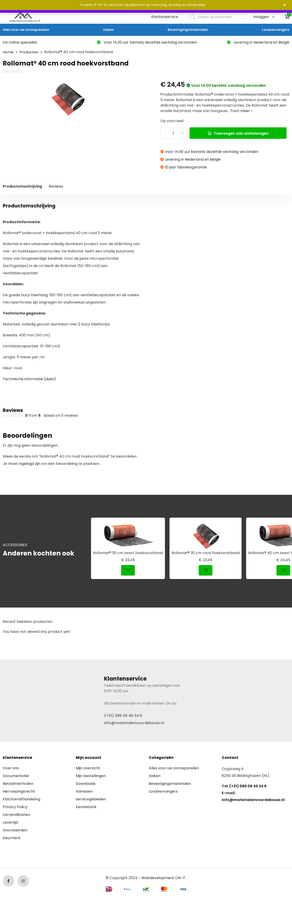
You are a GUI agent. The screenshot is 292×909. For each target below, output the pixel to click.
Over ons (11, 768)
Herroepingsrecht (19, 791)
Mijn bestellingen (91, 775)
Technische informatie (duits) (29, 379)
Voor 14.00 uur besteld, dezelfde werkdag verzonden (147, 42)
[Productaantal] (174, 133)
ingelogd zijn (29, 463)
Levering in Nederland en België (258, 42)
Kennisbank (86, 806)
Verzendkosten (16, 814)
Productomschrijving (22, 186)
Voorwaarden (15, 830)
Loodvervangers (275, 29)
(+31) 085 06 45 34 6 (123, 715)
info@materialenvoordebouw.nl (134, 723)
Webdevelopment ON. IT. (163, 877)
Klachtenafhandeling (21, 799)
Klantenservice (164, 16)
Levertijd (10, 822)
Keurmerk (12, 838)
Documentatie (16, 775)
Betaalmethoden (18, 783)
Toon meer (241, 110)
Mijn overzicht (88, 768)
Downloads (86, 783)
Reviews (56, 186)
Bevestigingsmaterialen (188, 29)
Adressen (84, 791)
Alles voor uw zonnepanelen (26, 29)
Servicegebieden (91, 799)
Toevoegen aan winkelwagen (241, 133)
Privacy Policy (15, 806)
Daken (108, 29)
